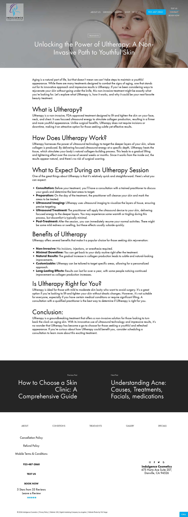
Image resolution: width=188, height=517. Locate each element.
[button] (31, 464)
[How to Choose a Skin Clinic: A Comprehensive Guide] (47, 386)
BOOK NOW (174, 15)
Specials (162, 425)
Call (183, 514)
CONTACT (174, 12)
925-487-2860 (155, 12)
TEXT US (174, 8)
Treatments (94, 36)
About (25, 425)
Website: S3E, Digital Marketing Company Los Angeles (68, 512)
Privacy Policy (43, 512)
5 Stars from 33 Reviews (31, 489)
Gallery (130, 425)
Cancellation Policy (31, 438)
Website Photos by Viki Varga (97, 512)
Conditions (58, 425)
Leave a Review (31, 493)
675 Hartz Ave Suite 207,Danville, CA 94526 (156, 469)
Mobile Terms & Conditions (31, 454)
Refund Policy (31, 446)
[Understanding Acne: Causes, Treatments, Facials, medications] (141, 386)
